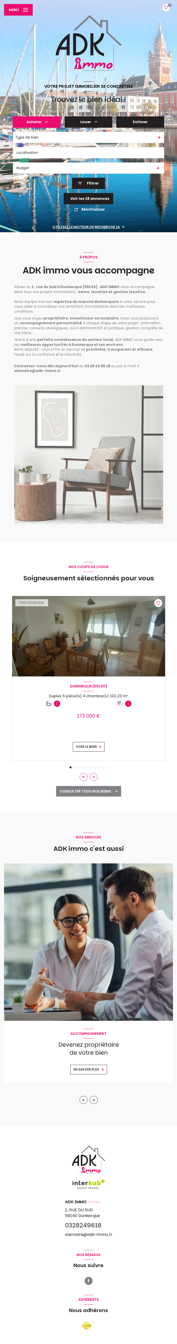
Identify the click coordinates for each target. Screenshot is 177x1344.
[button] (94, 777)
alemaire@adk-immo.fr (88, 1234)
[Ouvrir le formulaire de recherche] (88, 183)
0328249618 (83, 1225)
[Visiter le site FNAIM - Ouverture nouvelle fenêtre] (87, 1325)
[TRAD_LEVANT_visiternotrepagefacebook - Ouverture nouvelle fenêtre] (89, 1281)
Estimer (140, 121)
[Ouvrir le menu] (18, 10)
